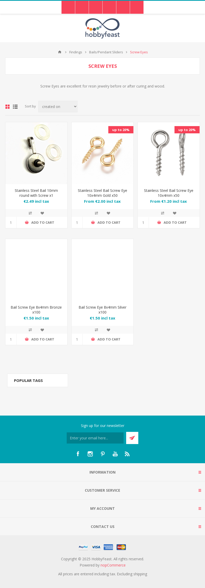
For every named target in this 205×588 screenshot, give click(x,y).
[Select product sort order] (58, 106)
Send (132, 438)
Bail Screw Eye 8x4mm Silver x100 (102, 310)
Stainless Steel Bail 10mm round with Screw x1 (36, 193)
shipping (140, 573)
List (15, 107)
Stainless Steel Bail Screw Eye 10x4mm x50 (168, 193)
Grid (7, 107)
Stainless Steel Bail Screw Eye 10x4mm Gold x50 (102, 193)
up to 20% (121, 129)
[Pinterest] (102, 454)
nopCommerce (113, 565)
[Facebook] (78, 454)
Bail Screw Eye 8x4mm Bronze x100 (36, 310)
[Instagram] (90, 454)
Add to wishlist (42, 213)
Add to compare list (30, 213)
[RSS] (127, 454)
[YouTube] (115, 454)
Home (59, 52)
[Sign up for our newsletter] (95, 438)
